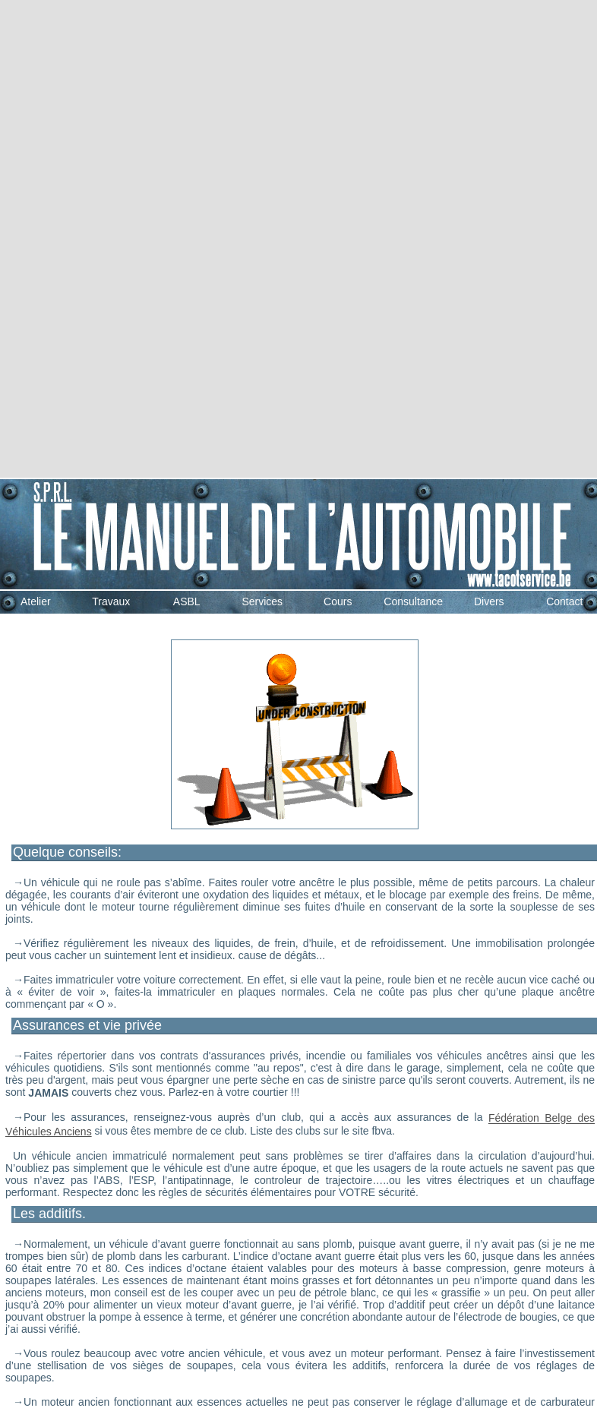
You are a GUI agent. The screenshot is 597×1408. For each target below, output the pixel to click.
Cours (338, 601)
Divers (489, 601)
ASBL (187, 601)
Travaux (111, 601)
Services (262, 601)
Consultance (413, 601)
